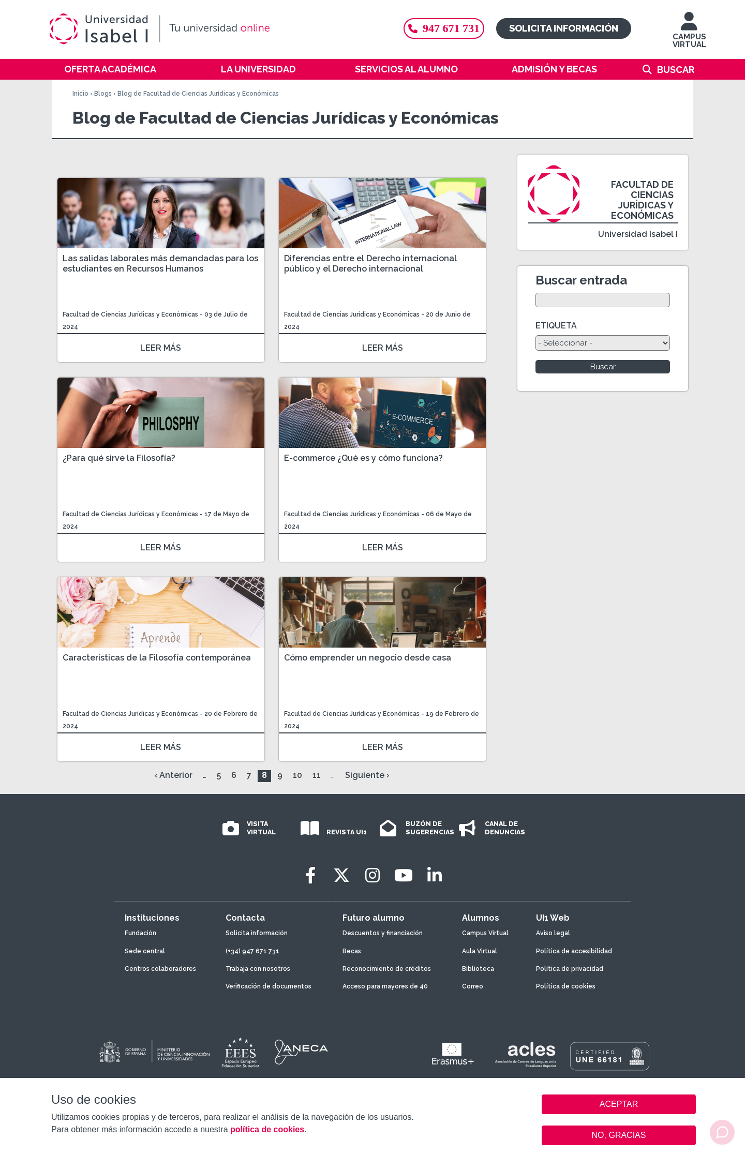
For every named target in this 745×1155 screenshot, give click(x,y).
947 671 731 (444, 28)
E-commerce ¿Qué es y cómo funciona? (363, 458)
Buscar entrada (581, 280)
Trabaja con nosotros (258, 968)
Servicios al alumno (406, 69)
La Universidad (258, 69)
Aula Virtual (479, 951)
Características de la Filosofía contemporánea (157, 658)
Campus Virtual (485, 933)
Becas (351, 951)
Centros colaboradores (160, 968)
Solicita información (563, 28)
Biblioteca (478, 968)
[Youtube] (403, 875)
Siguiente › (367, 775)
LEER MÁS (160, 348)
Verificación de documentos (268, 986)
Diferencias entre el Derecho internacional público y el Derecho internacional (370, 263)
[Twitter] (341, 875)
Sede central (145, 951)
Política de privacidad (569, 968)
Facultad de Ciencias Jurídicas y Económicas (131, 314)
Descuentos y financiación (382, 933)
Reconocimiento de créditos (386, 968)
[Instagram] (372, 875)
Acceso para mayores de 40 (385, 986)
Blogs (103, 93)
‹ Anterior (173, 775)
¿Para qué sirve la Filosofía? (119, 458)
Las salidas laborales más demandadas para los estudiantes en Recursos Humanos (160, 263)
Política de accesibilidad (574, 951)
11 (316, 775)
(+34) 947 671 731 (252, 951)
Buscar (675, 69)
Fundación (140, 933)
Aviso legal (553, 933)
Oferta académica (110, 69)
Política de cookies (565, 986)
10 (297, 775)
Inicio (80, 93)
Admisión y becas (554, 69)
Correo (472, 986)
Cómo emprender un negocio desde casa (367, 658)
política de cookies (267, 1129)
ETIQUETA (556, 326)
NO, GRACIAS (619, 1135)
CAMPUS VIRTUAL (689, 35)
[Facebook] (310, 875)
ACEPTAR (618, 1104)
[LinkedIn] (434, 875)
